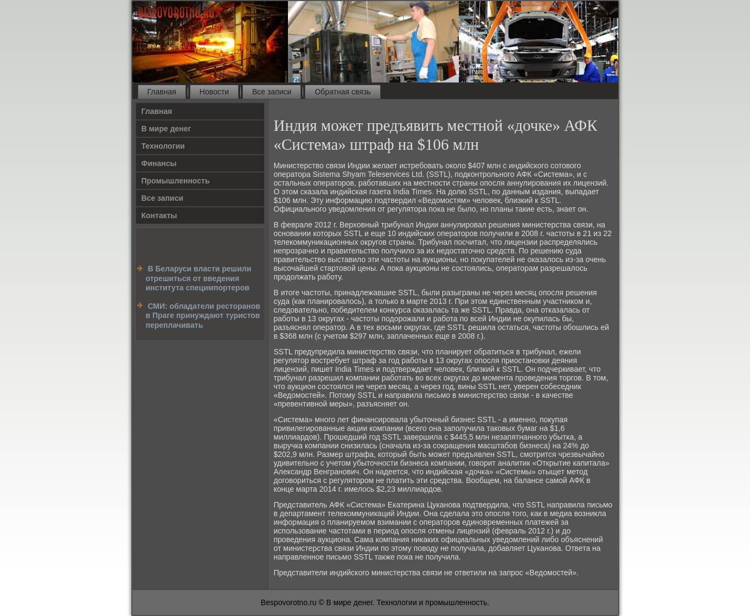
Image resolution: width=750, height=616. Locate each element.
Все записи (271, 91)
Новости (214, 91)
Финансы (159, 163)
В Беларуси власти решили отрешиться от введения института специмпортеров (199, 278)
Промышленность (176, 180)
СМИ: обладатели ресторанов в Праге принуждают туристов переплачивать (203, 315)
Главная (162, 91)
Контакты (159, 215)
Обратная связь (342, 91)
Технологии (163, 146)
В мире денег (166, 128)
